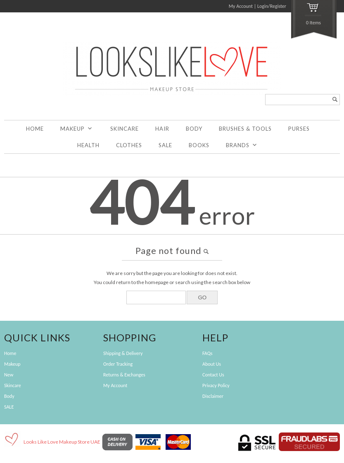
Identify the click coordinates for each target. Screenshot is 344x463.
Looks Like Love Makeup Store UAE (62, 442)
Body (194, 128)
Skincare (124, 128)
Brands (242, 145)
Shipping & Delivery (122, 353)
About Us (211, 364)
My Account (241, 6)
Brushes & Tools (245, 128)
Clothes (129, 145)
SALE (165, 145)
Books (199, 145)
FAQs (207, 353)
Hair (162, 128)
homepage (156, 282)
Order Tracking (118, 364)
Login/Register (271, 6)
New (8, 375)
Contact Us (213, 375)
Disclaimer (212, 396)
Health (88, 145)
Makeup (76, 128)
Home (35, 128)
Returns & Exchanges (124, 375)
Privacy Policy (216, 385)
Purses (299, 128)
